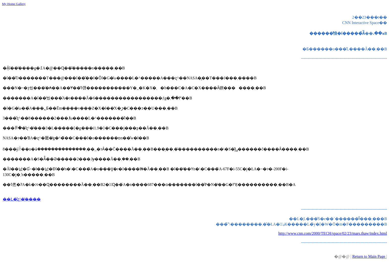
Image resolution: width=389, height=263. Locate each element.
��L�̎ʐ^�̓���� (22, 199)
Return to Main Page (369, 256)
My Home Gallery (14, 4)
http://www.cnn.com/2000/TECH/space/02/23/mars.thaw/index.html (332, 233)
